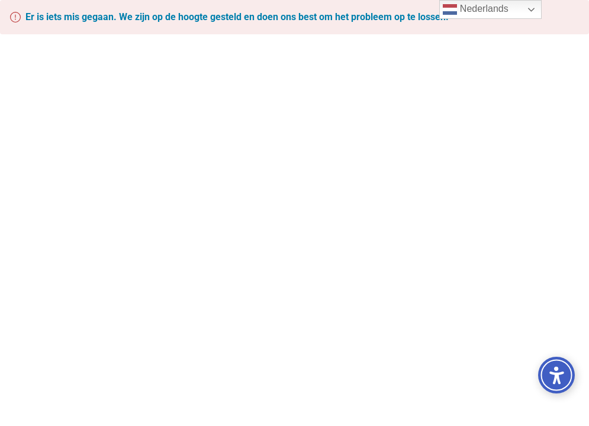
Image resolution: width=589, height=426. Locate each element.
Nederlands (475, 9)
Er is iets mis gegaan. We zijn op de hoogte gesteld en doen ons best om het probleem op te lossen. (237, 16)
